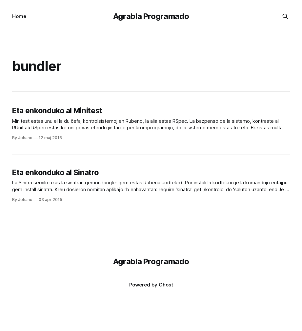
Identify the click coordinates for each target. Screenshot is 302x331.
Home (19, 16)
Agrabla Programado (151, 16)
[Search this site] (285, 16)
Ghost (166, 285)
